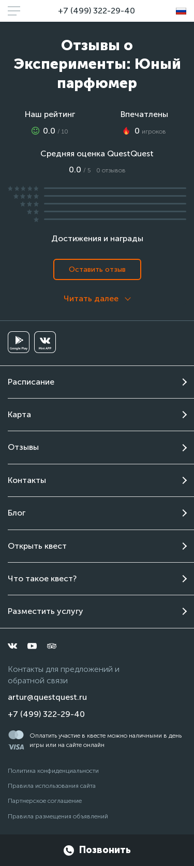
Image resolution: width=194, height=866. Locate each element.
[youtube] (32, 646)
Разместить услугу (45, 611)
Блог (16, 513)
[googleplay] (18, 342)
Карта (19, 414)
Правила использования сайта (52, 785)
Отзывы (23, 447)
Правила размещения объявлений (58, 816)
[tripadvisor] (51, 646)
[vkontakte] (12, 646)
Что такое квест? (42, 578)
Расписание (31, 382)
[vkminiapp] (45, 342)
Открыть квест (37, 546)
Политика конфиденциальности (53, 770)
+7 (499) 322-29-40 (96, 11)
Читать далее (91, 298)
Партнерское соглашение (45, 800)
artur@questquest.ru (47, 697)
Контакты (27, 480)
